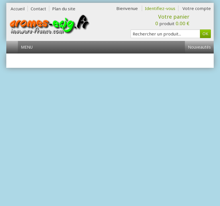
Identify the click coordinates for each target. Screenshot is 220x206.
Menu (29, 47)
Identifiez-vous (160, 8)
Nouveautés (199, 47)
